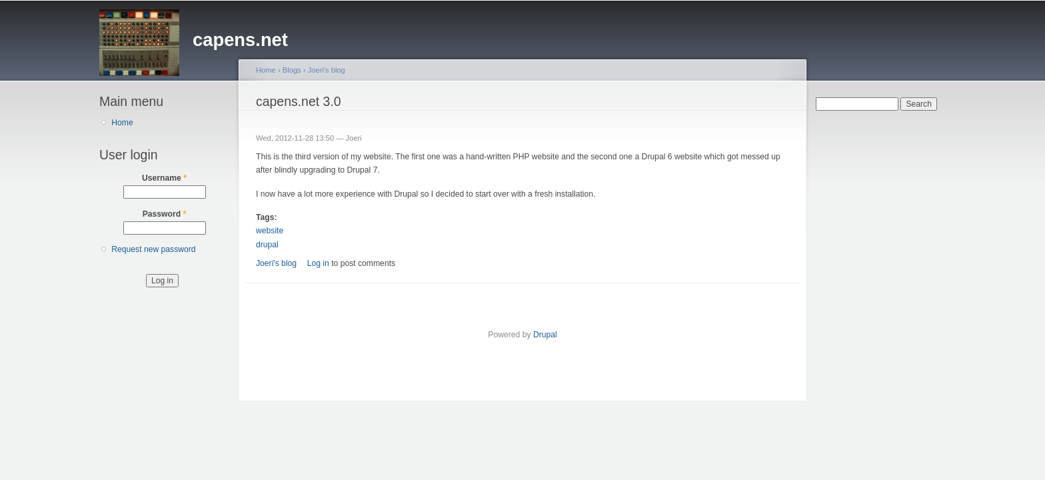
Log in (318, 263)
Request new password (153, 249)
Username (164, 178)
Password (165, 214)
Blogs (292, 70)
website (269, 230)
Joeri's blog (326, 70)
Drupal (545, 334)
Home (122, 122)
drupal (267, 244)
